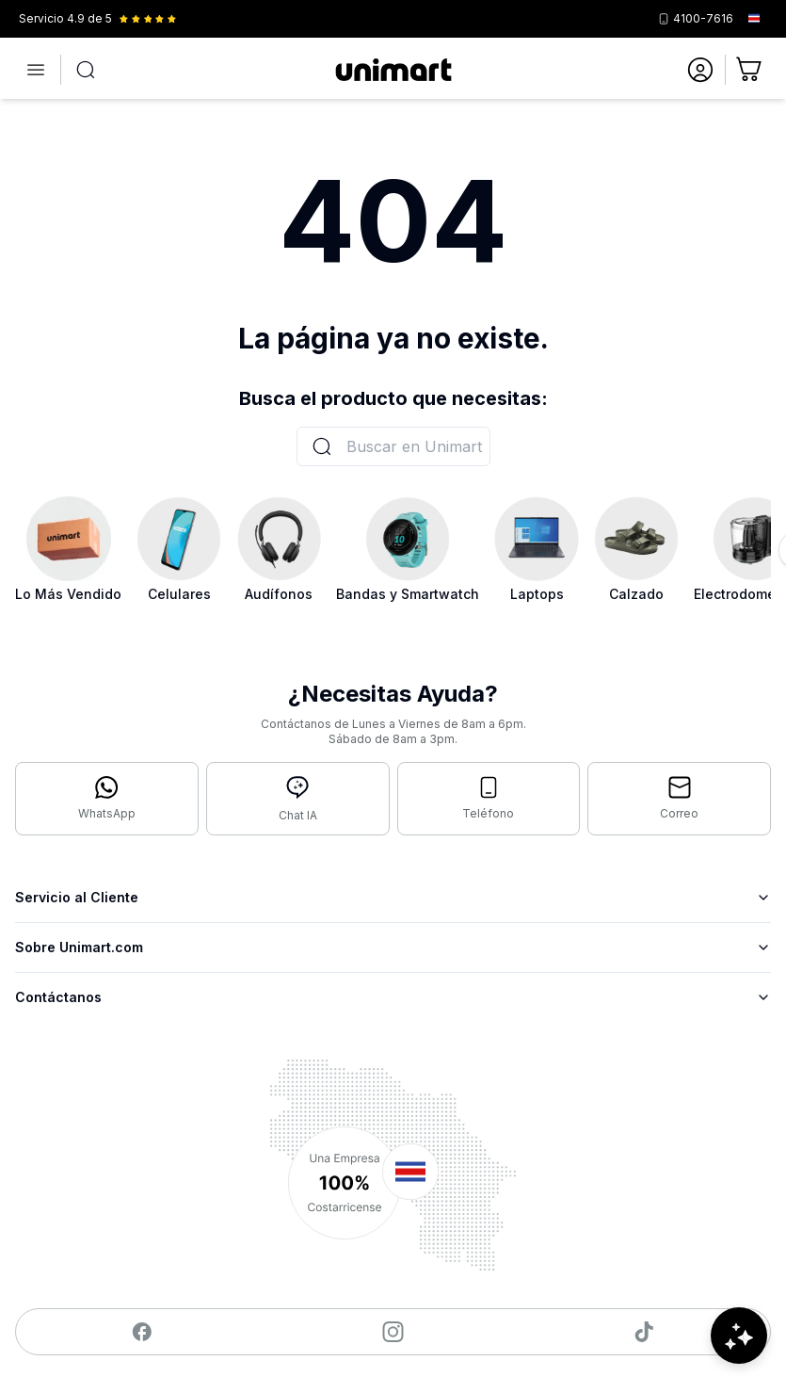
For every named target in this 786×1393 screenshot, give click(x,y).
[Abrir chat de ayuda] (739, 1336)
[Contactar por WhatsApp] (107, 798)
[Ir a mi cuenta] (700, 69)
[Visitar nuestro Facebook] (141, 1331)
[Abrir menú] (35, 69)
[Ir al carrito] (750, 69)
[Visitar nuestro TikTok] (644, 1331)
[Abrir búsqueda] (85, 69)
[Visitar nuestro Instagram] (393, 1331)
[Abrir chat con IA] (298, 798)
